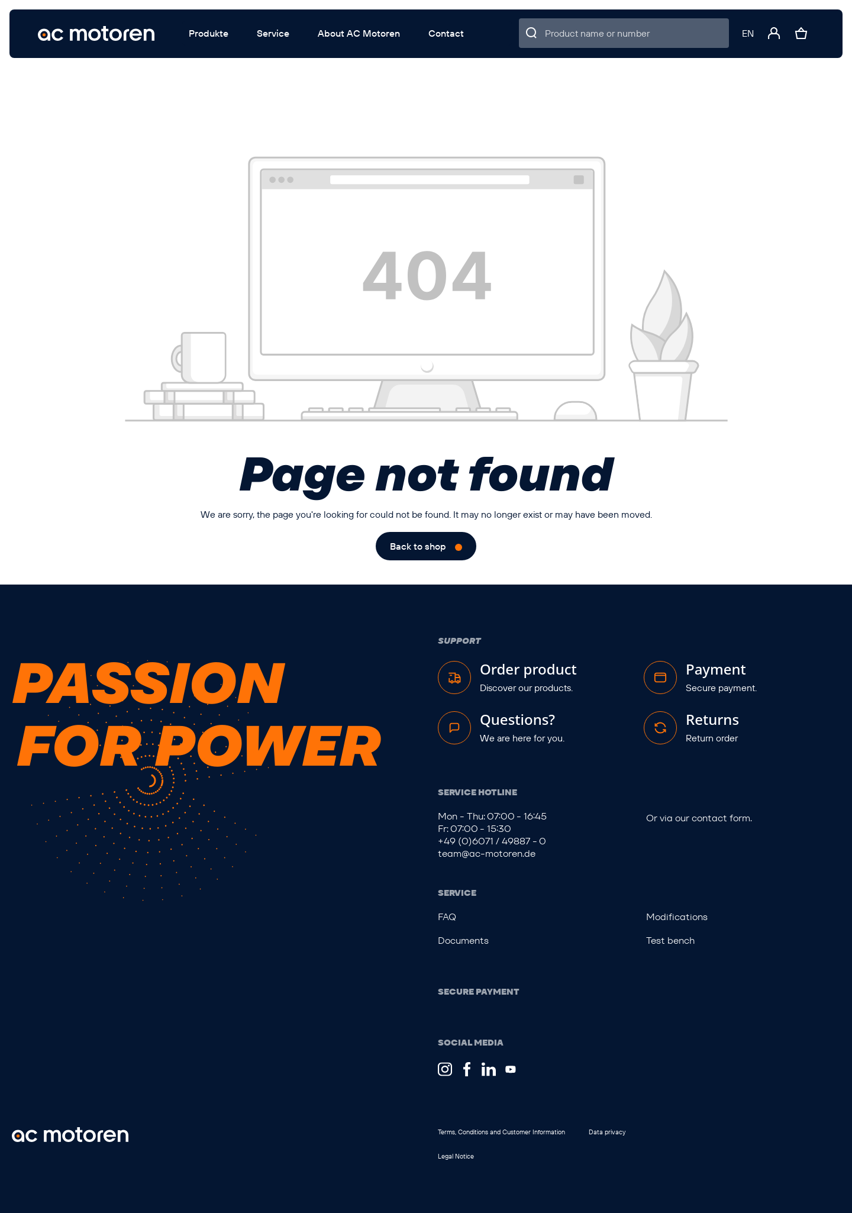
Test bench (670, 940)
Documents (463, 940)
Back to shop (418, 546)
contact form (721, 818)
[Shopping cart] (801, 33)
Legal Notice (456, 1156)
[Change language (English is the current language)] (748, 33)
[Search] (532, 33)
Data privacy (607, 1132)
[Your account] (774, 33)
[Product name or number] (637, 33)
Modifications (677, 917)
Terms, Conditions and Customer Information (501, 1132)
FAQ (447, 917)
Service (457, 893)
